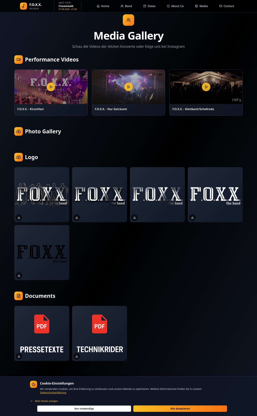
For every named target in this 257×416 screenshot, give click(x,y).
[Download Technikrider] (77, 356)
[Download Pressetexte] (19, 356)
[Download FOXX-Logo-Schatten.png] (77, 217)
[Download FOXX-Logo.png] (134, 217)
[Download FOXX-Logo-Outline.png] (19, 217)
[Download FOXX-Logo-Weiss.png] (192, 217)
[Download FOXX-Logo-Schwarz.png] (19, 275)
